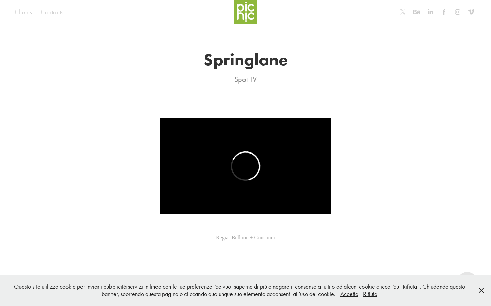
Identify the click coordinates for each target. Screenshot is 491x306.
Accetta (349, 294)
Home (80, 12)
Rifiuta (370, 294)
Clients (23, 12)
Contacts (52, 12)
